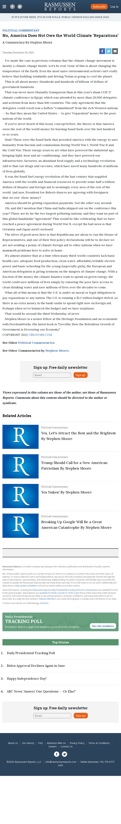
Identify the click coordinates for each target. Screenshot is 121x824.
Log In (114, 6)
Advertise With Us (56, 743)
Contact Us (67, 746)
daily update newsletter (26, 585)
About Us (13, 743)
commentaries (91, 590)
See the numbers (103, 626)
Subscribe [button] (99, 6)
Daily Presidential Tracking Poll (31, 653)
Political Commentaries (36, 343)
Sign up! (81, 375)
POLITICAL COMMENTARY (21, 30)
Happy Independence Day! (26, 678)
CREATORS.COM (40, 335)
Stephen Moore (57, 350)
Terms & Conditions (99, 743)
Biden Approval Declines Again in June (36, 666)
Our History (28, 743)
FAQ (40, 743)
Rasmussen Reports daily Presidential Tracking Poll (56, 590)
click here (44, 603)
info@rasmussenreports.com (60, 761)
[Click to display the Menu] (4, 6)
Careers (52, 746)
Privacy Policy (77, 743)
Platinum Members (47, 598)
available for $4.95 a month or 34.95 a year (59, 593)
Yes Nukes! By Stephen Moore (66, 492)
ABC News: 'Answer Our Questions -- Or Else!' (41, 691)
